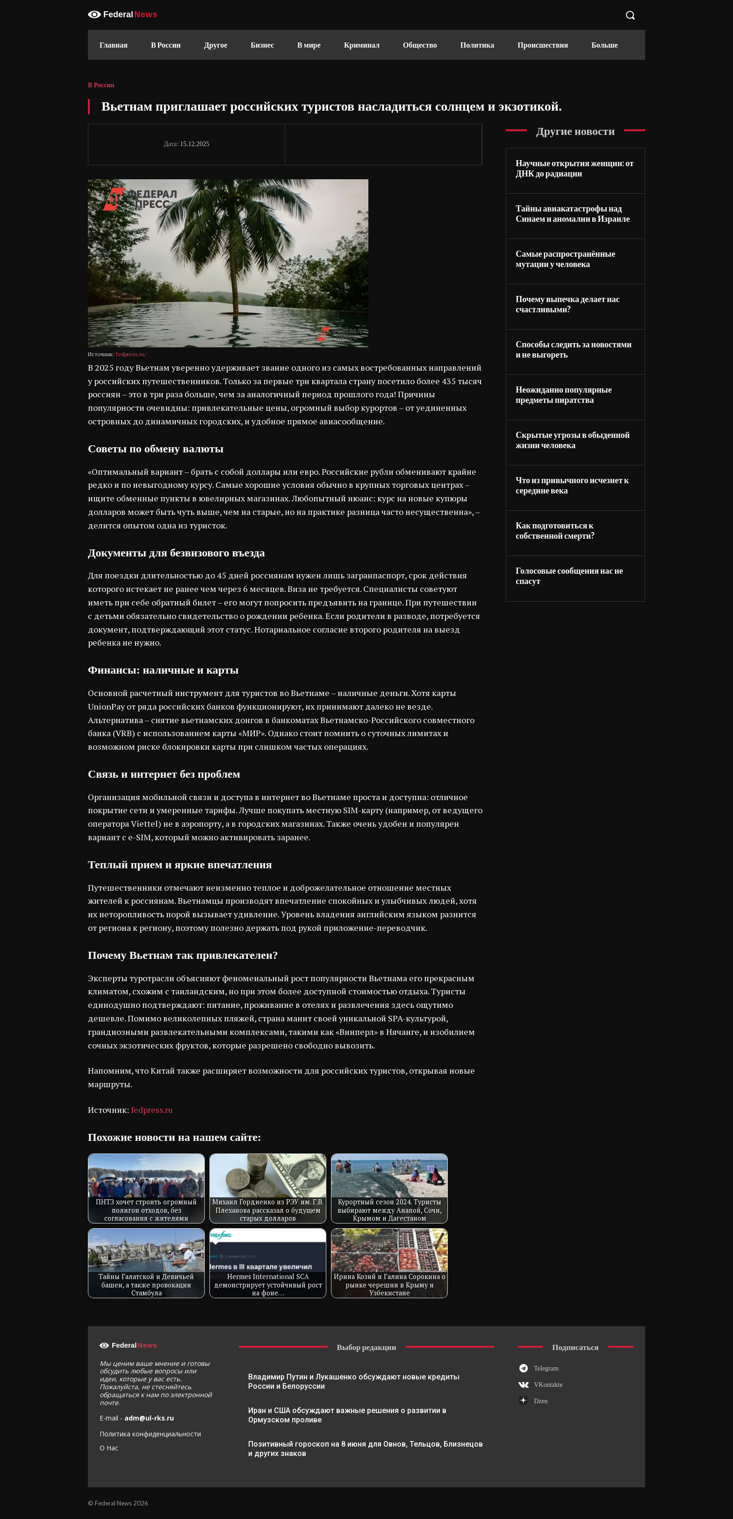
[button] (630, 15)
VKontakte (548, 1384)
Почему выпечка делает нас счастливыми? (567, 304)
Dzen (541, 1401)
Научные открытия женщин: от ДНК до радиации (574, 168)
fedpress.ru (152, 1109)
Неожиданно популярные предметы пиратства (563, 394)
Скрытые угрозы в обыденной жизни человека (573, 439)
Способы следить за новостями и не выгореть (574, 349)
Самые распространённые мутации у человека (565, 258)
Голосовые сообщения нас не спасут (569, 575)
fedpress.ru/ (131, 354)
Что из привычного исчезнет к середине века (572, 485)
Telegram (546, 1368)
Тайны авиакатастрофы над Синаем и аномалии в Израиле (573, 213)
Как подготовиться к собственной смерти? (555, 530)
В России (101, 85)
